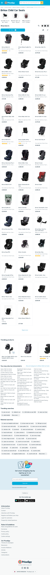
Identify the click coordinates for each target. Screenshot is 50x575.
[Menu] (2, 3)
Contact (3, 510)
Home (2, 7)
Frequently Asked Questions (9, 520)
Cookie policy (5, 534)
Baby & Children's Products (19, 7)
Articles (3, 550)
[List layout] (45, 25)
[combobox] (29, 2)
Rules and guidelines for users (9, 526)
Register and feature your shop (9, 515)
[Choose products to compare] (43, 30)
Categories (4, 552)
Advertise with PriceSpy (8, 513)
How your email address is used (19, 487)
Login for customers (6, 518)
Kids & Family (8, 7)
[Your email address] (25, 479)
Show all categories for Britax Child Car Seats (37, 366)
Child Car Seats (30, 7)
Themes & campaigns (7, 542)
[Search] (41, 2)
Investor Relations (6, 547)
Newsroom (4, 545)
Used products (5, 555)
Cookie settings (5, 536)
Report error (25, 330)
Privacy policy (5, 531)
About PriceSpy (5, 508)
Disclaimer (4, 529)
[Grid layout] (42, 25)
